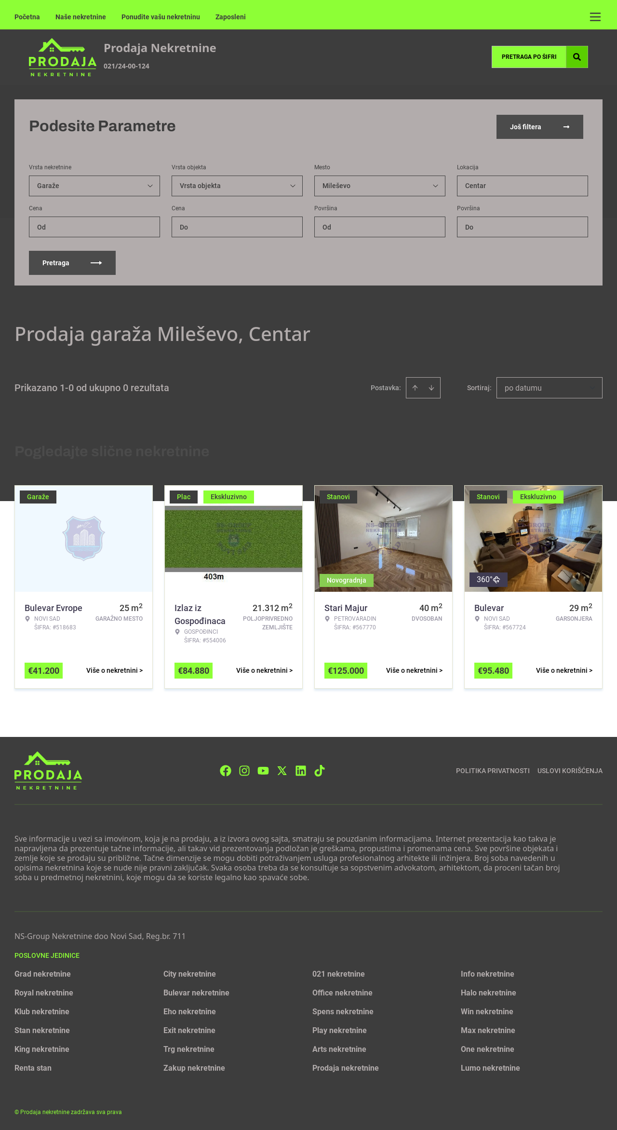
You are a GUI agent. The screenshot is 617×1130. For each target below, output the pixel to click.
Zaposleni (230, 17)
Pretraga (72, 262)
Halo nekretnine (488, 991)
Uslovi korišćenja (570, 769)
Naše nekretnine (80, 17)
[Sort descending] (431, 386)
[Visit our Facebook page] (225, 769)
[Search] (577, 57)
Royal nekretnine (43, 991)
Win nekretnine (487, 1010)
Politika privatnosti (493, 769)
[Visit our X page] (282, 769)
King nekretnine (41, 1048)
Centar (475, 185)
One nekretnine (487, 1048)
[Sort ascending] (415, 386)
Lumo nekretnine (490, 1067)
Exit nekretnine (189, 1029)
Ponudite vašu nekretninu (160, 17)
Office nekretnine (342, 991)
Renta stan (33, 1067)
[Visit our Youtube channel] (263, 769)
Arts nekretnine (339, 1048)
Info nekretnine (487, 973)
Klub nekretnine (41, 1010)
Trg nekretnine (189, 1048)
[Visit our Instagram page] (244, 769)
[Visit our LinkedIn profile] (301, 769)
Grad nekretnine (42, 973)
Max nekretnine (488, 1029)
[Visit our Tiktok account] (319, 769)
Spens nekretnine (343, 1010)
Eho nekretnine (189, 1010)
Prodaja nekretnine (345, 1067)
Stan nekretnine (42, 1029)
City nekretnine (189, 973)
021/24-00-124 (126, 65)
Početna (27, 17)
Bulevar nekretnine (196, 991)
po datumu (523, 387)
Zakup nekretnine (194, 1067)
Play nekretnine (339, 1029)
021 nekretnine (338, 973)
